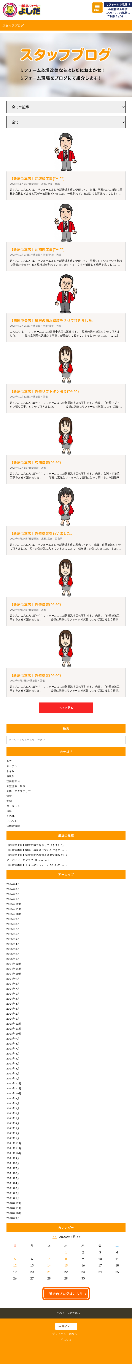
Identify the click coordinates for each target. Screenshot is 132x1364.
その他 (10, 816)
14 (49, 1265)
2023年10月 (14, 1033)
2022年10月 (14, 1093)
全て (9, 761)
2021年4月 (13, 1183)
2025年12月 (14, 904)
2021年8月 (13, 1163)
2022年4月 (13, 1123)
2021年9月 (13, 1158)
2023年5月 (13, 1058)
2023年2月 (13, 1073)
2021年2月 (13, 1193)
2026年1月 (13, 899)
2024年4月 (13, 1003)
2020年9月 (13, 1218)
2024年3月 (13, 1008)
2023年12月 (14, 1023)
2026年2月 (13, 894)
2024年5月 (13, 998)
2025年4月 (13, 943)
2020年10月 (14, 1213)
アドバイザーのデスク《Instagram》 (28, 860)
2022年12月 (14, 1083)
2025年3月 (13, 948)
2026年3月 (13, 889)
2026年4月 (13, 884)
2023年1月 (13, 1078)
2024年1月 (13, 1018)
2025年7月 (13, 929)
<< (54, 1237)
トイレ (10, 771)
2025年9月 (13, 919)
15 (66, 1265)
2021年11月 (14, 1148)
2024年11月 (14, 968)
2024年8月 (13, 983)
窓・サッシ (13, 806)
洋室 (9, 796)
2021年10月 (14, 1153)
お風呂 (10, 776)
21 (49, 1272)
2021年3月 (13, 1188)
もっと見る (66, 707)
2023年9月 (13, 1038)
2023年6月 (13, 1053)
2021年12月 (14, 1143)
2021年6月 (13, 1173)
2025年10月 (14, 914)
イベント (11, 821)
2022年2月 (13, 1133)
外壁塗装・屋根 (15, 786)
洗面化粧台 (13, 781)
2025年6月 (13, 933)
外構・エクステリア (18, 791)
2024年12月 (14, 963)
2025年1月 (13, 958)
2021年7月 (13, 1168)
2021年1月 (13, 1198)
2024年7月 (13, 988)
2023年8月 (13, 1043)
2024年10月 (14, 973)
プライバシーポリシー (66, 1334)
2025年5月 (13, 938)
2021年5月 (13, 1178)
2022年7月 (13, 1108)
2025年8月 (13, 924)
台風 (9, 811)
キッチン (11, 766)
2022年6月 (13, 1113)
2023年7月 (13, 1048)
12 (15, 1265)
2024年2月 (13, 1013)
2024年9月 (13, 978)
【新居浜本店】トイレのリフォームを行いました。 (37, 865)
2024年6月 (13, 993)
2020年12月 (14, 1203)
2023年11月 (14, 1028)
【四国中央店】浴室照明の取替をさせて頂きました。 (38, 855)
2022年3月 (13, 1128)
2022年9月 (13, 1098)
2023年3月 (13, 1068)
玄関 (9, 801)
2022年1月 (13, 1138)
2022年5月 (13, 1118)
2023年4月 (13, 1063)
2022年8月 (13, 1103)
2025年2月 (13, 953)
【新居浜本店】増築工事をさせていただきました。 (37, 850)
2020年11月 (14, 1208)
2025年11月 (14, 909)
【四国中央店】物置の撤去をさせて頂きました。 (36, 845)
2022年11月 (14, 1088)
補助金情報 (13, 826)
